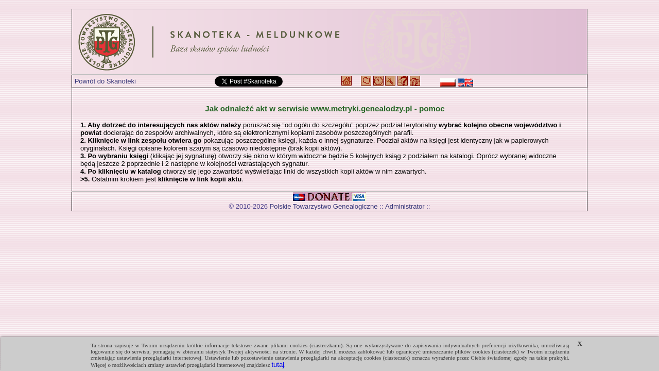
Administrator (405, 206)
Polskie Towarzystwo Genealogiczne (324, 206)
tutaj (277, 364)
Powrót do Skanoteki (105, 81)
